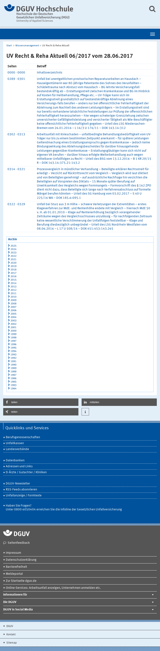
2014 (13, 283)
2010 (13, 296)
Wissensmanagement (27, 45)
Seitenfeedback (19, 543)
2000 (13, 330)
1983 (13, 385)
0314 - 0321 (16, 169)
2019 (13, 266)
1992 (13, 358)
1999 (13, 334)
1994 (13, 351)
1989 (13, 368)
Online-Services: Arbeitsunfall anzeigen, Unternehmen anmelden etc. (53, 588)
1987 (13, 375)
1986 (13, 378)
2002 (13, 324)
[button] (40, 402)
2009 (13, 300)
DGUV (9, 626)
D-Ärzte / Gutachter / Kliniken (26, 472)
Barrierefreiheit (16, 567)
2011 (13, 293)
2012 (13, 290)
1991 (13, 361)
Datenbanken (15, 460)
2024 (13, 249)
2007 (13, 307)
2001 (13, 327)
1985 (13, 381)
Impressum (13, 553)
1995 (13, 347)
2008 (13, 303)
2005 (13, 313)
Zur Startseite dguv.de (21, 581)
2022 (13, 256)
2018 (13, 269)
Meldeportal (14, 574)
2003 (13, 320)
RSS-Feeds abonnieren (21, 489)
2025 (13, 245)
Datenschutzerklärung (21, 560)
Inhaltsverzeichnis (49, 72)
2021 (13, 259)
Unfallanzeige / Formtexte (24, 495)
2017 (13, 273)
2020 (13, 262)
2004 (13, 317)
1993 (13, 354)
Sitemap (11, 642)
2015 (13, 279)
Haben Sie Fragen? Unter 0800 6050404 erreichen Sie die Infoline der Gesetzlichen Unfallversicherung (64, 507)
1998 (13, 337)
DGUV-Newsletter (18, 483)
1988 (13, 371)
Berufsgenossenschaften (23, 437)
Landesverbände (17, 449)
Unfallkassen (15, 443)
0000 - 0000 (16, 72)
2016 (13, 276)
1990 (13, 364)
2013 (13, 286)
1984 (13, 388)
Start (9, 45)
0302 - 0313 (16, 134)
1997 (13, 341)
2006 (13, 310)
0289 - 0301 (16, 79)
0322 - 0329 (16, 204)
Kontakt (11, 634)
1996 (13, 344)
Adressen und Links (19, 466)
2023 (13, 252)
